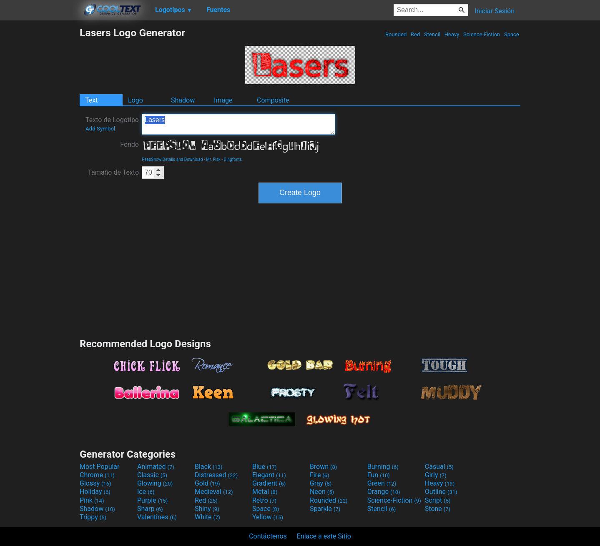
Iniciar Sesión (494, 11)
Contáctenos (268, 536)
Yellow (267, 517)
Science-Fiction (482, 34)
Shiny (207, 509)
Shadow (183, 100)
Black (209, 467)
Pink (92, 500)
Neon (322, 492)
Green (382, 483)
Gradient (269, 483)
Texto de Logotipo (112, 124)
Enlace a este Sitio (324, 536)
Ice (145, 492)
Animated (155, 467)
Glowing (155, 483)
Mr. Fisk (213, 159)
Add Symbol (100, 128)
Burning (383, 467)
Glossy (95, 483)
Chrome (97, 475)
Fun (378, 475)
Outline (441, 492)
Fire (319, 475)
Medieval (214, 492)
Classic (152, 475)
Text (91, 100)
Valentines (157, 517)
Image (223, 100)
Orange (383, 492)
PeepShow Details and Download (172, 159)
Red (415, 34)
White (207, 517)
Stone (437, 509)
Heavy (452, 34)
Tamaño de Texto (113, 172)
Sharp (150, 509)
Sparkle (325, 509)
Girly (436, 475)
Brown (323, 467)
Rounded (396, 34)
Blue (264, 467)
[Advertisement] (39, 152)
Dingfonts (233, 159)
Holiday (95, 492)
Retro (264, 500)
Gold (207, 483)
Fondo (129, 144)
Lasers (238, 124)
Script (438, 500)
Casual (439, 467)
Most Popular (100, 467)
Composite (273, 100)
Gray (320, 483)
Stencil (432, 34)
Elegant (269, 475)
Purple (152, 500)
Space (511, 34)
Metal (265, 492)
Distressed (216, 475)
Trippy (93, 517)
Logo (135, 100)
